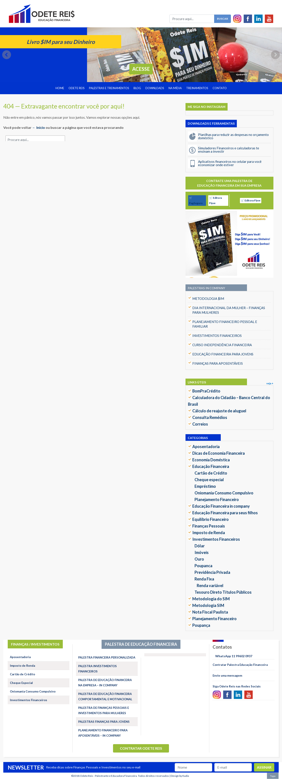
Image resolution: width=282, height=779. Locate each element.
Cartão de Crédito (211, 473)
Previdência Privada (212, 572)
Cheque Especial (21, 683)
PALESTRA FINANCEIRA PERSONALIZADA (106, 657)
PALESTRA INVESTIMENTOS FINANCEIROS (97, 668)
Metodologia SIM (208, 605)
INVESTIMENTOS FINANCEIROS (217, 336)
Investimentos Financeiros (216, 539)
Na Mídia (175, 88)
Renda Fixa (204, 578)
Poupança (201, 625)
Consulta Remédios (209, 417)
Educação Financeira (210, 466)
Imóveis (202, 552)
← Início (38, 127)
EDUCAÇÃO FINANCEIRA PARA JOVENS (222, 354)
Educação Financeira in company (221, 506)
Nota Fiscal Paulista (210, 612)
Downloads (154, 88)
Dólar (200, 545)
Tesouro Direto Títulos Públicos (223, 592)
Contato (220, 88)
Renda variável (210, 585)
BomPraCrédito (206, 391)
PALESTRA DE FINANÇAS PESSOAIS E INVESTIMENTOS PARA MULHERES (103, 710)
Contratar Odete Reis (141, 748)
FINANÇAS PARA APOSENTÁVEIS (217, 363)
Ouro (199, 559)
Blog (137, 88)
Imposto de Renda (208, 532)
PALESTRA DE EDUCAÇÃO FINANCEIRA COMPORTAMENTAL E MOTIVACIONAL (105, 696)
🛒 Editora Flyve (215, 200)
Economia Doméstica (211, 459)
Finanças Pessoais (208, 526)
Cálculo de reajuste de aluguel (219, 410)
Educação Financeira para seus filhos (225, 512)
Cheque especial (209, 479)
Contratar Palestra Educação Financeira (240, 664)
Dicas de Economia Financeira (218, 453)
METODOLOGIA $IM (208, 298)
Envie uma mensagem (227, 675)
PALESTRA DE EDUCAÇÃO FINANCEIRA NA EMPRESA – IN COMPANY (105, 682)
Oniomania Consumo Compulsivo (224, 492)
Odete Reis (77, 88)
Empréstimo (205, 486)
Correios (200, 424)
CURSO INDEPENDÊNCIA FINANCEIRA (222, 345)
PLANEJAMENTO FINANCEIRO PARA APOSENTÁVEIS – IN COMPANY (103, 732)
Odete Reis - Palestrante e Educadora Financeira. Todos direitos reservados (124, 775)
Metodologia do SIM (211, 598)
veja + (269, 383)
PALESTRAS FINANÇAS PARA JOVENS (104, 721)
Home (60, 88)
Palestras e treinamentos (109, 88)
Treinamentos (197, 88)
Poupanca (203, 565)
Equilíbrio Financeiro (210, 519)
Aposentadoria (206, 446)
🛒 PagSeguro (196, 200)
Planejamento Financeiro (217, 499)
